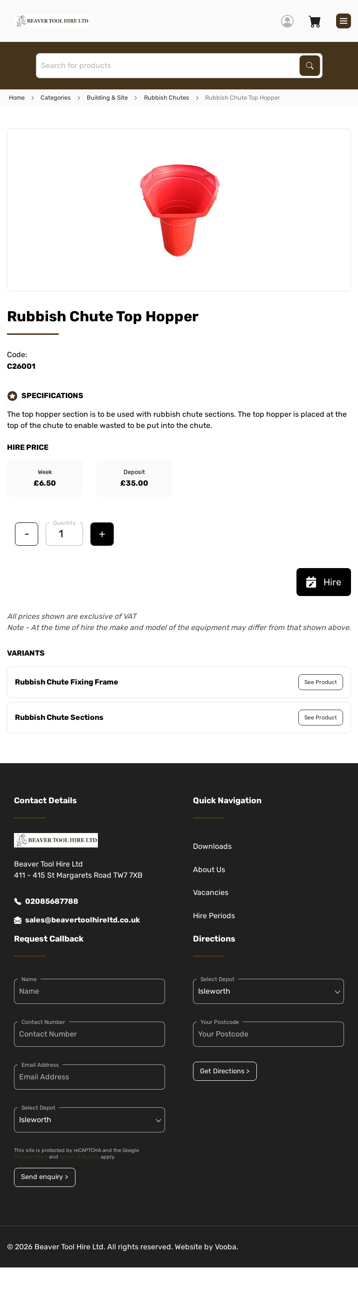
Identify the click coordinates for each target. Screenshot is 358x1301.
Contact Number (43, 1022)
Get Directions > (224, 1071)
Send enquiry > (44, 1177)
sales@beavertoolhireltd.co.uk (77, 920)
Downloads (212, 846)
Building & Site (107, 97)
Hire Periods (214, 915)
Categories (56, 97)
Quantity (64, 523)
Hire (323, 582)
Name (29, 979)
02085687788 (46, 901)
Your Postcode (219, 1022)
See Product (320, 682)
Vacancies (210, 892)
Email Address (40, 1065)
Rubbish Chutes (166, 97)
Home (17, 97)
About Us (209, 869)
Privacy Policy (31, 1157)
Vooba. (226, 1246)
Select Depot (38, 1107)
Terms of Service (79, 1157)
